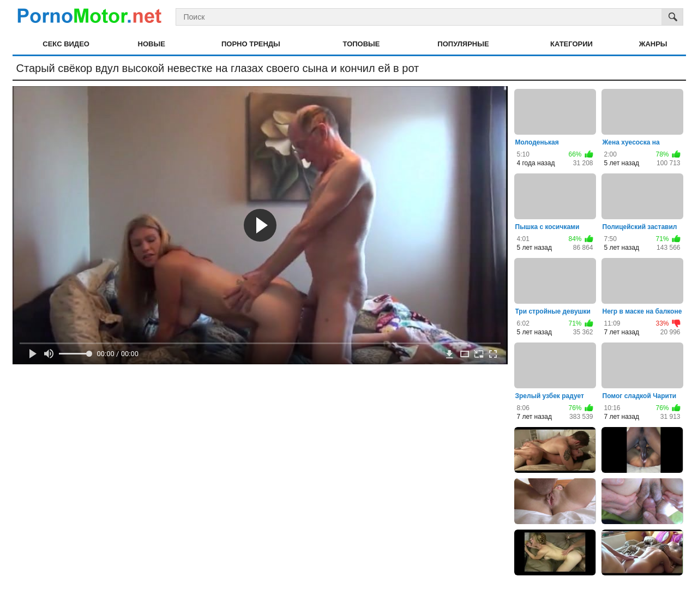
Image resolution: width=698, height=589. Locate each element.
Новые (151, 44)
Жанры (653, 44)
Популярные (463, 44)
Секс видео (66, 44)
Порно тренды (250, 44)
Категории (571, 44)
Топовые (361, 44)
